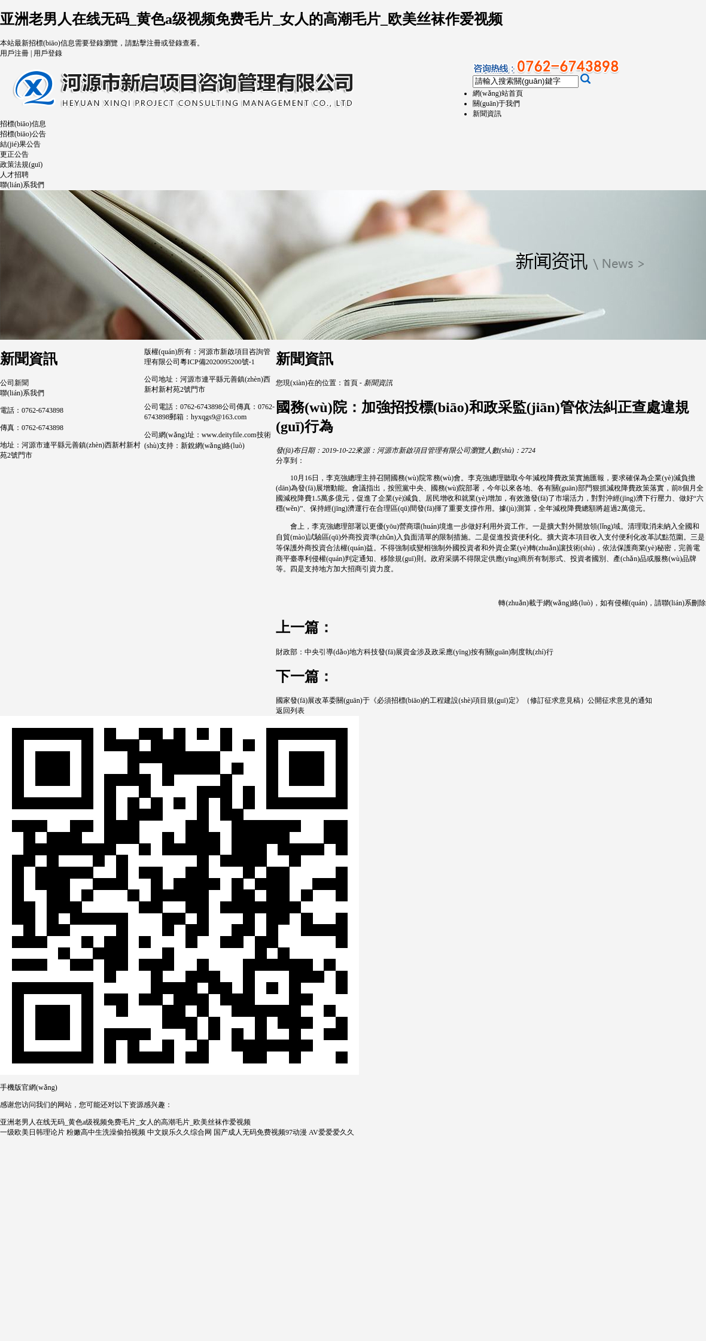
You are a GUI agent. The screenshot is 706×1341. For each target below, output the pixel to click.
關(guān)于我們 (496, 103)
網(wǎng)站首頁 (498, 93)
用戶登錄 (48, 53)
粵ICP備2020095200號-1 (217, 362)
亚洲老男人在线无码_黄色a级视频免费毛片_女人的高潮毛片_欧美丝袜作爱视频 (251, 19)
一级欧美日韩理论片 (32, 1132)
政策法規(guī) (21, 164)
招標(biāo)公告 (23, 134)
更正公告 (14, 154)
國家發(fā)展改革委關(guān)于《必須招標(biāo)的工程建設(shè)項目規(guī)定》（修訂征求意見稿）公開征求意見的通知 (464, 700)
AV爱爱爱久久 (331, 1132)
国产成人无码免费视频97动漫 (260, 1132)
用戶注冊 (14, 53)
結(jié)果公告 (20, 144)
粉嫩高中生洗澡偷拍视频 (105, 1132)
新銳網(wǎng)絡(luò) (213, 445)
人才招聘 (14, 174)
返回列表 (290, 710)
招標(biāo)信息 (23, 124)
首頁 (350, 383)
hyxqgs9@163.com (219, 417)
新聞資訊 (487, 113)
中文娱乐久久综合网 (179, 1132)
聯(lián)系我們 (22, 185)
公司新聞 (14, 383)
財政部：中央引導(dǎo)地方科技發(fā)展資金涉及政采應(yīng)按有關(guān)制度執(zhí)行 (414, 652)
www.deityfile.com (229, 435)
